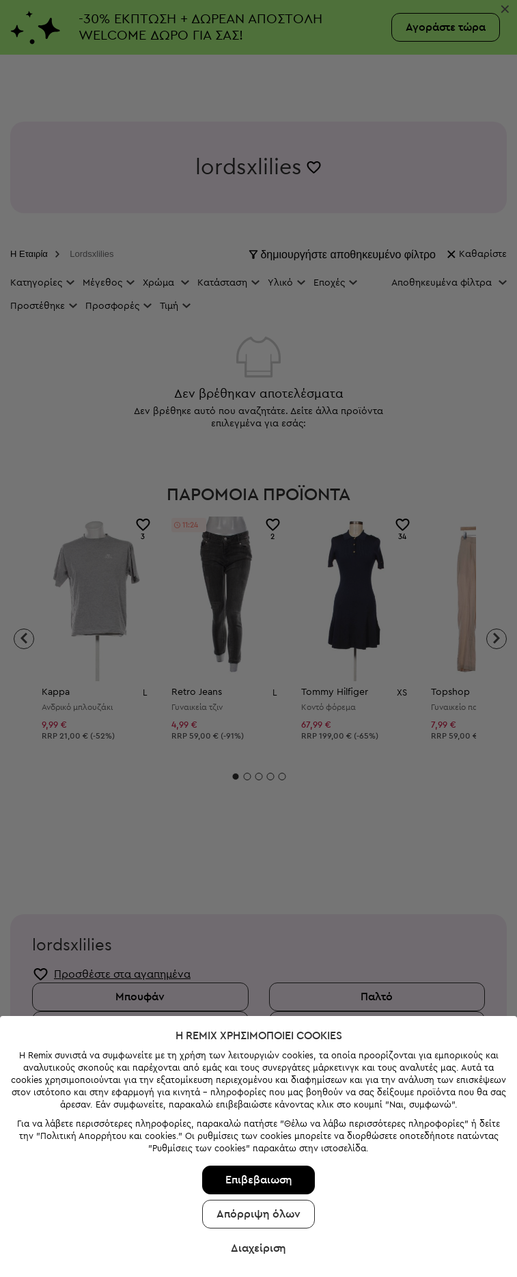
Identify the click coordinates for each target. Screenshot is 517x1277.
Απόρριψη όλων (258, 1149)
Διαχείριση (258, 1184)
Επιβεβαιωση (258, 1115)
